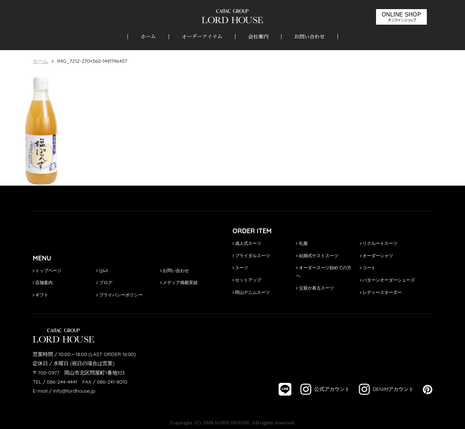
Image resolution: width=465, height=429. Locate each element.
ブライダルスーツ (251, 255)
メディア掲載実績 (179, 282)
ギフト (40, 295)
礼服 (301, 243)
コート (368, 267)
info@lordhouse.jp (74, 391)
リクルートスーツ (378, 243)
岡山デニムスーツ (251, 292)
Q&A (102, 270)
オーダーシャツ (376, 255)
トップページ (47, 270)
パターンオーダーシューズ (387, 280)
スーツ (240, 267)
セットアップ (246, 280)
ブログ (104, 282)
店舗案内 (43, 282)
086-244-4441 (62, 382)
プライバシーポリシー (119, 295)
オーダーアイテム (202, 36)
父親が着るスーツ (314, 288)
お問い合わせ (309, 36)
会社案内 (258, 36)
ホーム (148, 36)
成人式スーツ (246, 243)
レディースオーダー (381, 292)
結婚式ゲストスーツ (317, 255)
